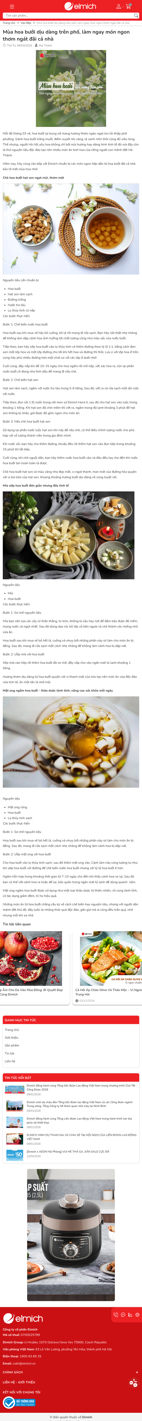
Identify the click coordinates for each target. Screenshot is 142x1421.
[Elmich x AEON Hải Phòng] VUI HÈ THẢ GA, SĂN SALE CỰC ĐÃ (68, 1152)
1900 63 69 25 (30, 1356)
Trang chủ (12, 1030)
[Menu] (12, 6)
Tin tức (10, 1053)
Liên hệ (10, 1061)
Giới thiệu (11, 1037)
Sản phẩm (12, 1045)
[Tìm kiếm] (136, 16)
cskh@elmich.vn (24, 1363)
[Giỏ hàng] (128, 6)
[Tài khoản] (119, 6)
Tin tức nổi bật (18, 1078)
